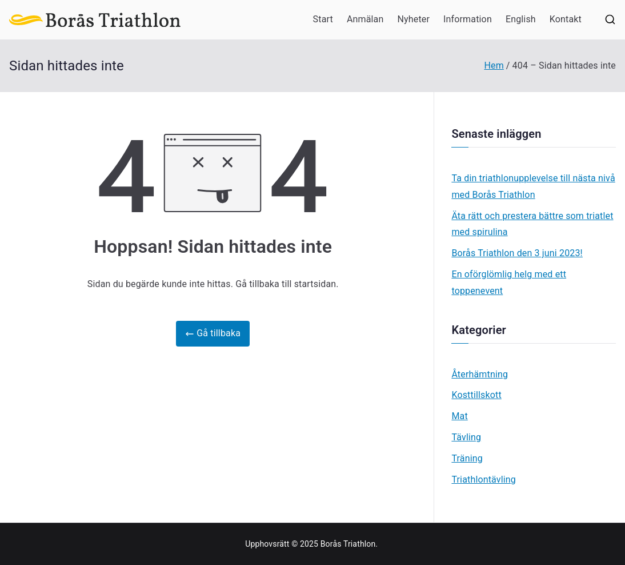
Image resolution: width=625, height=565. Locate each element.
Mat (459, 416)
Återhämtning (479, 374)
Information (467, 19)
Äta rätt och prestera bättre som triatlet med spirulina (532, 224)
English (521, 19)
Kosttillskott (476, 394)
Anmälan (365, 19)
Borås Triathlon (348, 543)
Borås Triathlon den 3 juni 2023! (517, 253)
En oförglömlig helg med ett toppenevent (508, 282)
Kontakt (566, 19)
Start (323, 19)
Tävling (466, 437)
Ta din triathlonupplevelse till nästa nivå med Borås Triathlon (533, 186)
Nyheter (413, 19)
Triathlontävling (483, 479)
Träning (466, 458)
